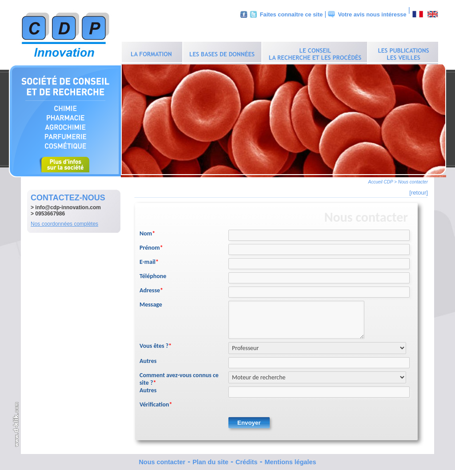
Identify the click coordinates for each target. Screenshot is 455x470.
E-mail (149, 259)
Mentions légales (290, 459)
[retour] (418, 190)
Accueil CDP (380, 179)
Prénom (151, 245)
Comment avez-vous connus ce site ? (179, 376)
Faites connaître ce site (291, 14)
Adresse (151, 288)
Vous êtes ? (156, 343)
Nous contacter (162, 459)
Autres (148, 358)
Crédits (246, 459)
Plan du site (210, 459)
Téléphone (153, 274)
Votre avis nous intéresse (372, 14)
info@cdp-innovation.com (68, 205)
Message (151, 302)
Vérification (156, 402)
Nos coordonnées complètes (64, 222)
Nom (147, 231)
